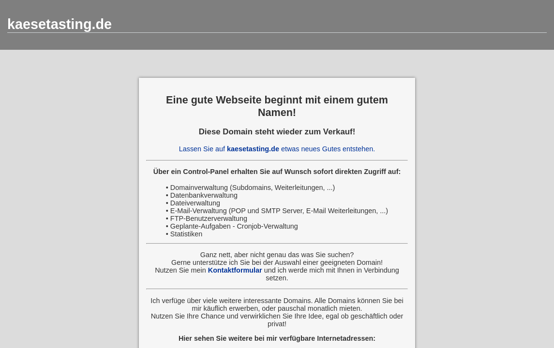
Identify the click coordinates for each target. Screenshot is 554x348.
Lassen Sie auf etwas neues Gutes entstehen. (277, 149)
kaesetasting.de (59, 24)
